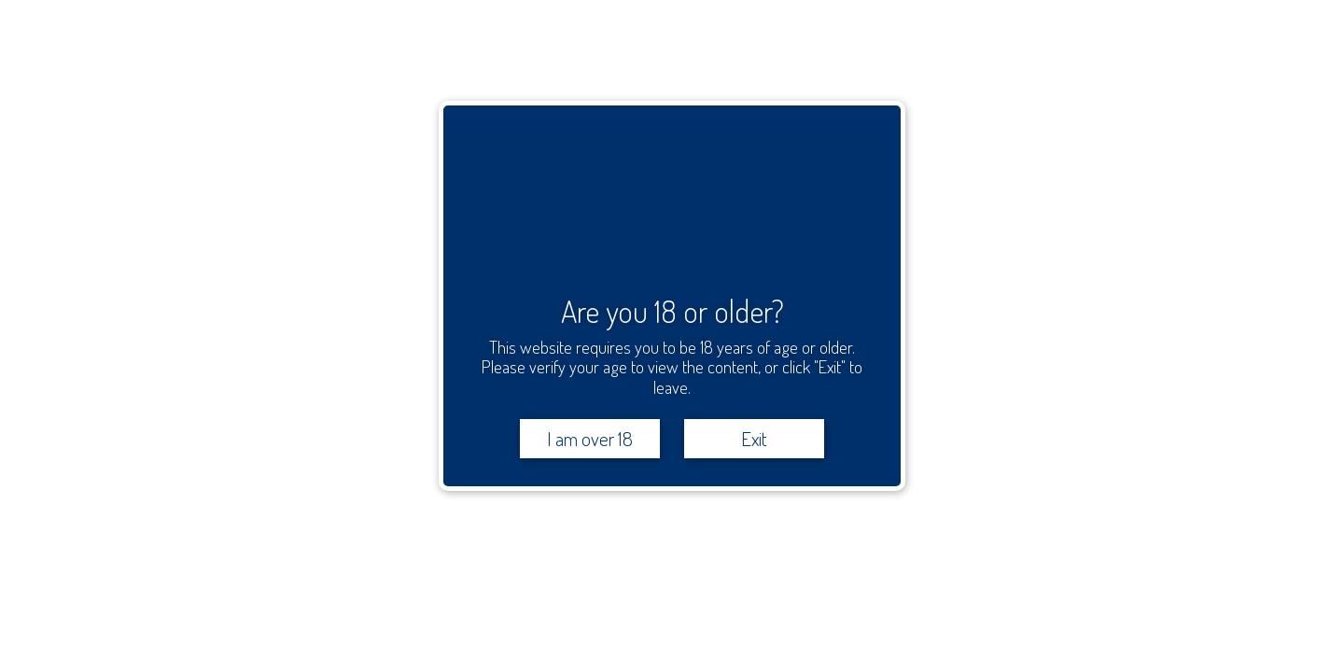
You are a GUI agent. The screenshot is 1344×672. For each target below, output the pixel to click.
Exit (754, 438)
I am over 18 (590, 438)
